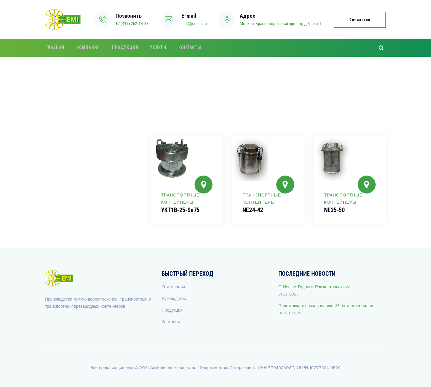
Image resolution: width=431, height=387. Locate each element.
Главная (54, 47)
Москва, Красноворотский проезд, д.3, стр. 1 (281, 23)
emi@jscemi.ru (194, 23)
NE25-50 (334, 210)
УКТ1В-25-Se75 (180, 210)
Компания (86, 47)
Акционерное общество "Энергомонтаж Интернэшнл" (202, 367)
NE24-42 (252, 210)
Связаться (360, 19)
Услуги (153, 47)
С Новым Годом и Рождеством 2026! (315, 286)
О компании (173, 286)
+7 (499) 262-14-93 (132, 23)
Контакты (183, 47)
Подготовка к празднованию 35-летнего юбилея (325, 305)
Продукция (121, 47)
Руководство (174, 298)
